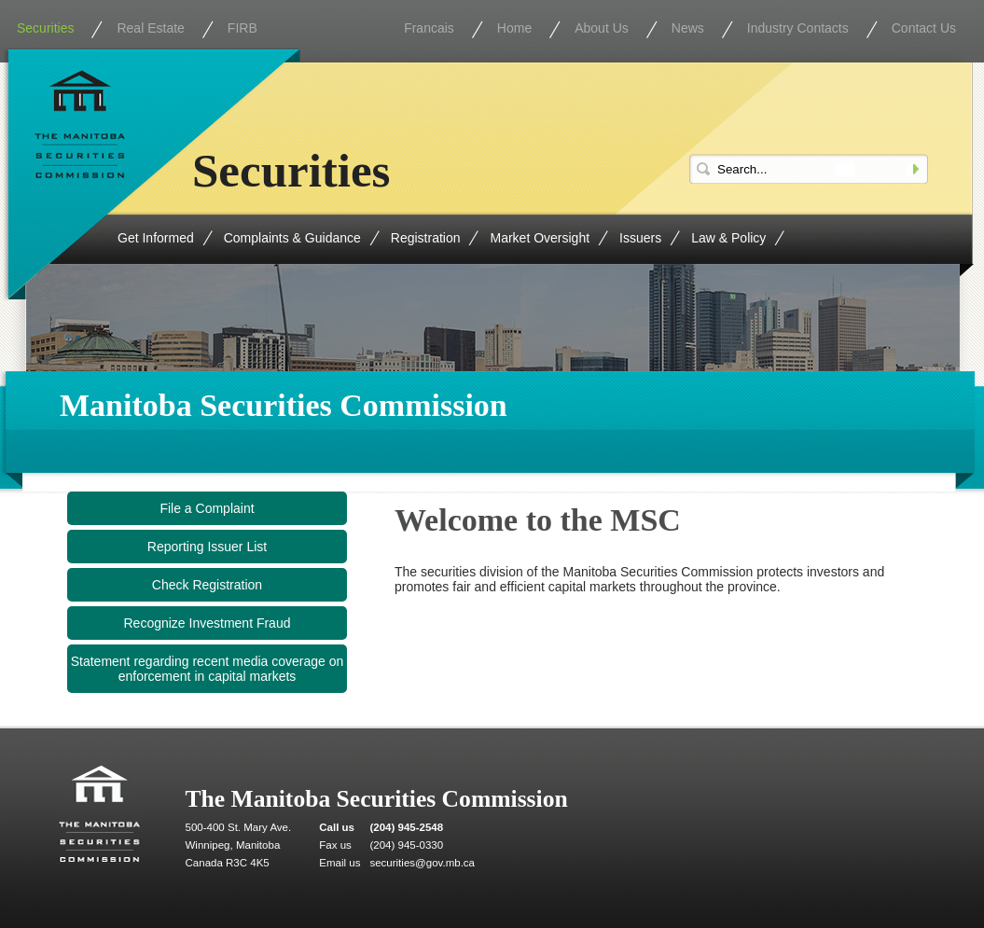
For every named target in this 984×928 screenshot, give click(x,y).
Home (514, 28)
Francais (429, 28)
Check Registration (207, 584)
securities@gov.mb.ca (422, 862)
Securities (45, 28)
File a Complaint (206, 508)
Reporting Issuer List (207, 546)
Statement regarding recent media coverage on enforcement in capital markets (207, 669)
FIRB (242, 28)
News (688, 28)
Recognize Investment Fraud (207, 623)
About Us (602, 28)
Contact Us (924, 28)
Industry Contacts (798, 28)
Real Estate (150, 28)
